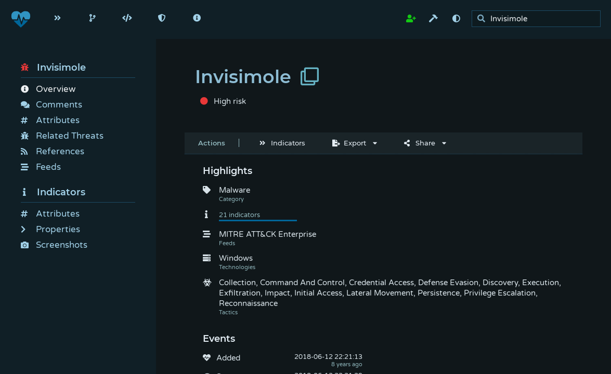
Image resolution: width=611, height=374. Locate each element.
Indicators (53, 192)
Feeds (41, 167)
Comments (51, 104)
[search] (539, 18)
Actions (211, 143)
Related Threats (62, 135)
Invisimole (53, 67)
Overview (48, 89)
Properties (50, 229)
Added (228, 358)
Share (419, 143)
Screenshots (54, 244)
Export (349, 143)
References (52, 151)
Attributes (50, 120)
